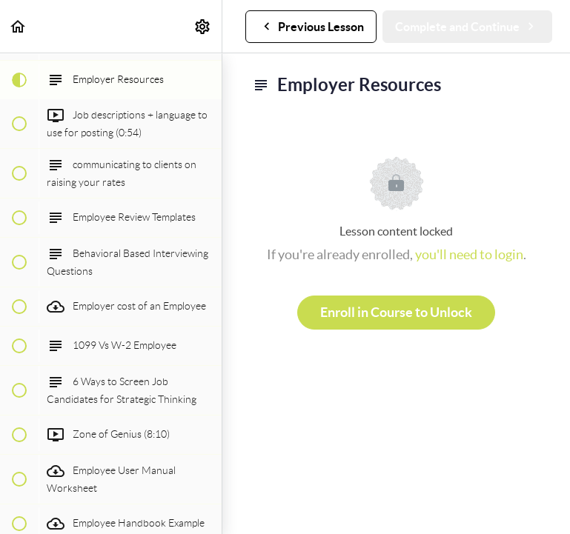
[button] (18, 26)
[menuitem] (203, 26)
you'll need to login (469, 254)
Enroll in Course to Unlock (396, 312)
